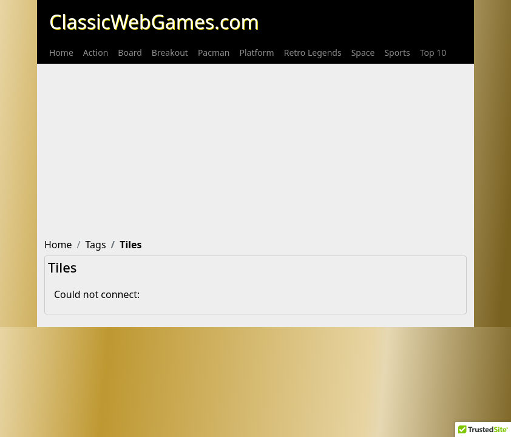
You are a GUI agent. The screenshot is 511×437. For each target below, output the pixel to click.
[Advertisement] (255, 149)
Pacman (214, 52)
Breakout (170, 52)
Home (61, 52)
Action (95, 52)
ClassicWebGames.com (154, 21)
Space (363, 52)
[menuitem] (61, 52)
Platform (257, 52)
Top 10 (433, 52)
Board (130, 52)
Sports (397, 52)
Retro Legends (313, 52)
